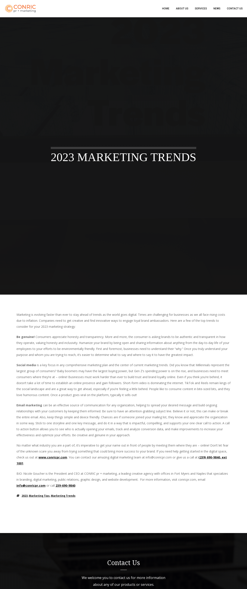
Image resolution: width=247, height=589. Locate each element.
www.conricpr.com (52, 457)
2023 (25, 496)
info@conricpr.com (31, 485)
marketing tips (39, 496)
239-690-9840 (65, 485)
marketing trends (63, 496)
